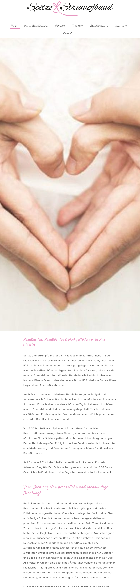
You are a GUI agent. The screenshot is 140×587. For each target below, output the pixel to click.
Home (14, 26)
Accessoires (121, 26)
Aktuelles (60, 26)
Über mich (77, 26)
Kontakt (69, 33)
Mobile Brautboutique (36, 26)
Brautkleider (99, 26)
